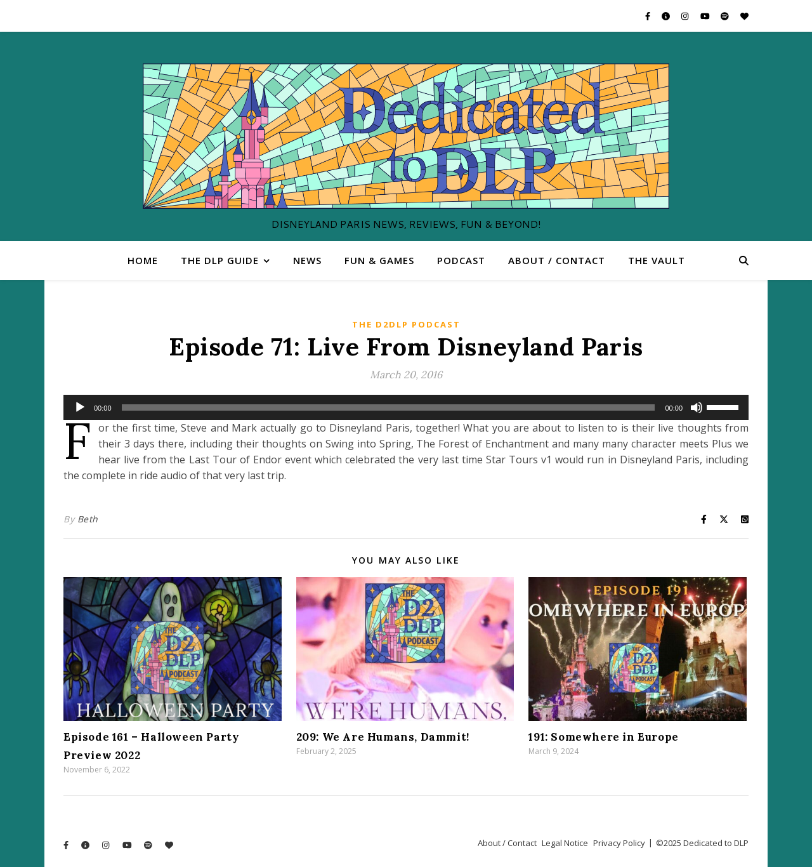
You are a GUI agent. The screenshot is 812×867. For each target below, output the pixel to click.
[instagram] (685, 16)
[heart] (744, 16)
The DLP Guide (220, 260)
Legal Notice (565, 843)
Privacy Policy (619, 843)
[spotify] (726, 16)
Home (143, 260)
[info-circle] (667, 16)
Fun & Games (379, 260)
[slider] (388, 407)
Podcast (461, 260)
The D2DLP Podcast (406, 324)
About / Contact (556, 260)
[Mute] (696, 407)
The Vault (656, 260)
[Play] (80, 407)
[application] (406, 407)
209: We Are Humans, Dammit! (382, 737)
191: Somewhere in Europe (603, 737)
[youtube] (706, 16)
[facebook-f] (648, 16)
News (307, 260)
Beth (87, 519)
